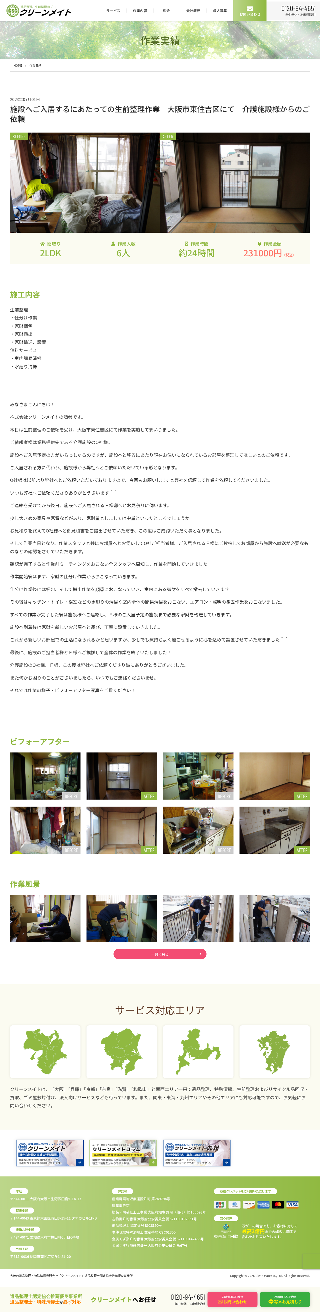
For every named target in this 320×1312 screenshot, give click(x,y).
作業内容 (193, 10)
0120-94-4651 (33, 28)
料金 (220, 10)
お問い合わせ (303, 11)
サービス (167, 10)
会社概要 (247, 10)
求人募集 (273, 10)
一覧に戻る (160, 955)
